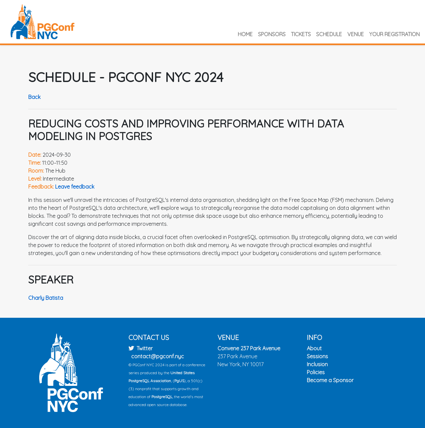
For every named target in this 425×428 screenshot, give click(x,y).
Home (245, 34)
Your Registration (394, 34)
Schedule (329, 34)
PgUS (179, 380)
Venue (355, 34)
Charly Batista (45, 298)
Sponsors (272, 34)
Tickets (301, 34)
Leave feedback (74, 186)
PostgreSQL (161, 396)
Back (34, 97)
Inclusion (317, 364)
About (314, 348)
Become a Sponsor (330, 380)
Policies (316, 372)
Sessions (317, 356)
